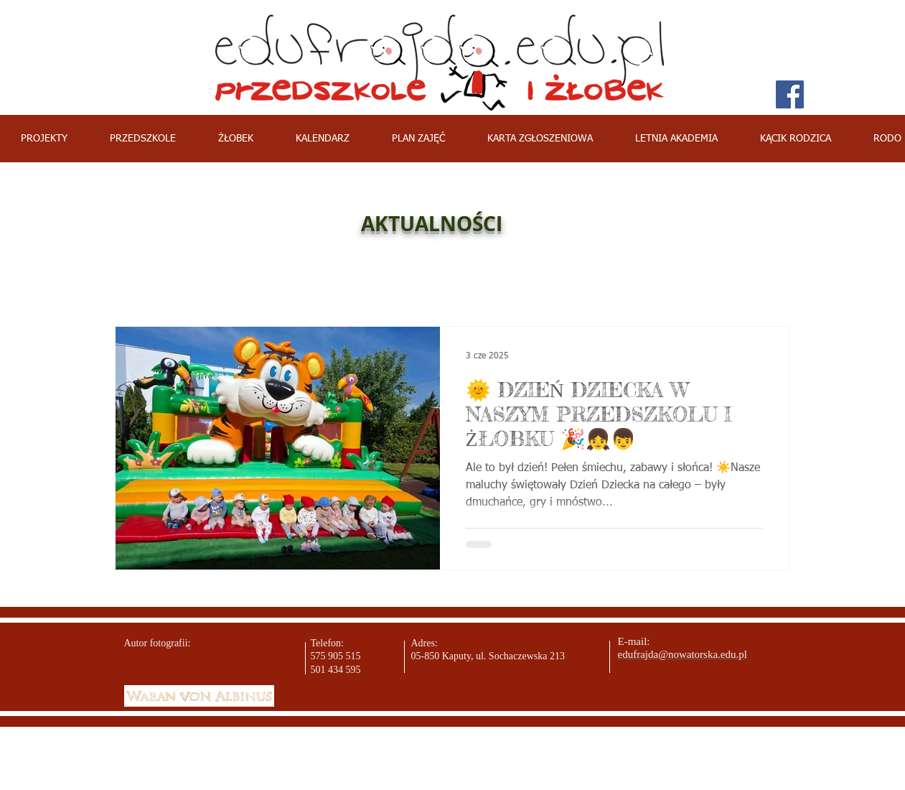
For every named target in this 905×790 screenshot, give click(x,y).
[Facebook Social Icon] (790, 94)
